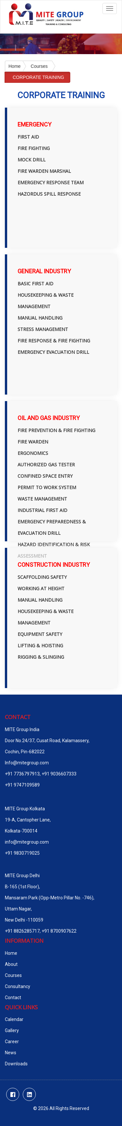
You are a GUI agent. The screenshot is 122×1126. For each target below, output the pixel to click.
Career (12, 1041)
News (10, 1052)
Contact (13, 997)
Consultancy (17, 986)
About (11, 964)
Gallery (12, 1030)
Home (14, 66)
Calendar (14, 1019)
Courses (39, 66)
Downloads (16, 1063)
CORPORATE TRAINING (38, 77)
